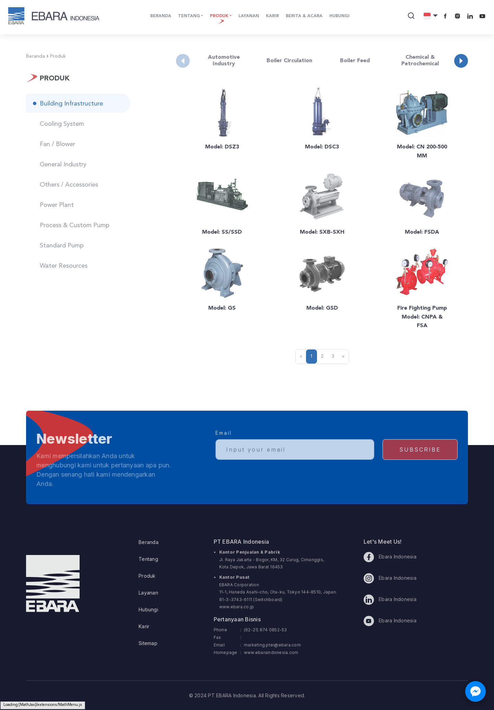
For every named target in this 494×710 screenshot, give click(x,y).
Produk (147, 576)
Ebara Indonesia (390, 557)
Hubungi (148, 609)
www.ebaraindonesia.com (271, 652)
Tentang (148, 559)
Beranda (148, 542)
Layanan (148, 593)
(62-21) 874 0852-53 (265, 629)
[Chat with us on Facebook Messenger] (475, 691)
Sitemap (148, 643)
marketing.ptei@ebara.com (272, 644)
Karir (144, 626)
